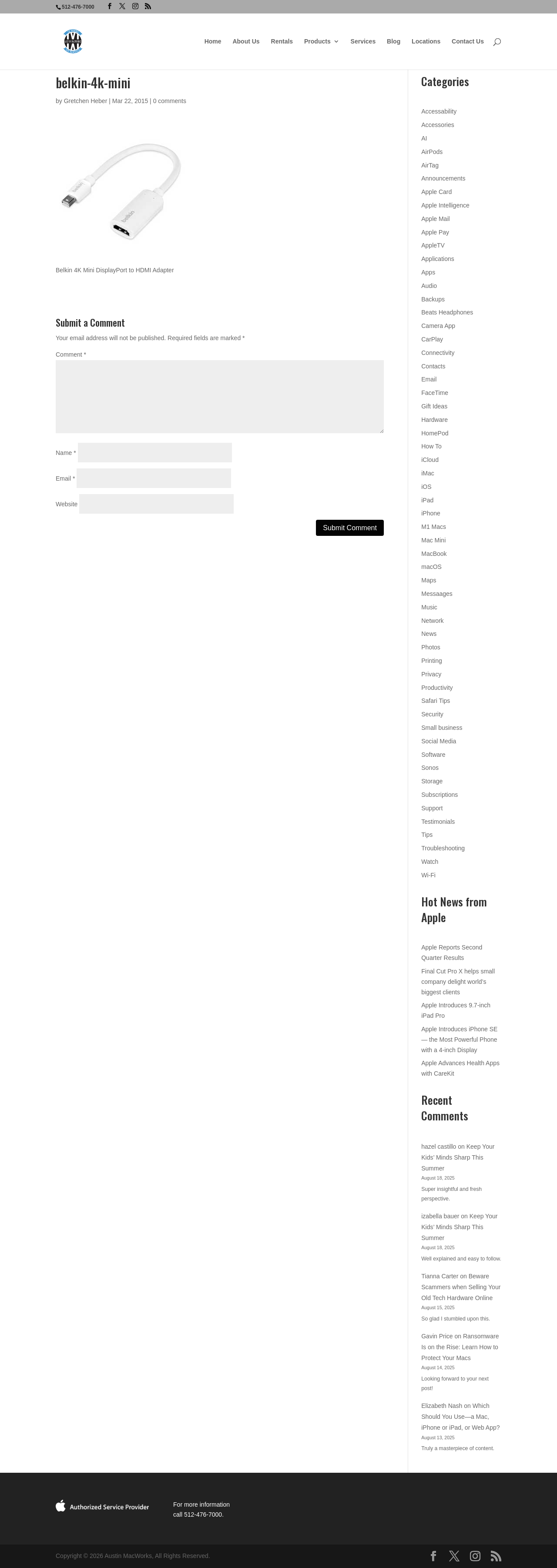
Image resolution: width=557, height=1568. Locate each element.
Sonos (430, 767)
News (428, 633)
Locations (426, 41)
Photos (430, 647)
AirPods (432, 151)
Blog (393, 41)
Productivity (437, 687)
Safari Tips (435, 700)
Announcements (443, 178)
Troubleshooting (443, 848)
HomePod (434, 433)
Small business (441, 727)
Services (363, 41)
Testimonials (438, 821)
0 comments (169, 100)
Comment (71, 354)
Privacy (431, 674)
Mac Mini (433, 540)
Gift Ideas (434, 406)
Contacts (433, 366)
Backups (433, 299)
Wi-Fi (428, 875)
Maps (428, 580)
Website (66, 504)
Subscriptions (439, 794)
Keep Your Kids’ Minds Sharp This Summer (457, 1157)
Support (432, 808)
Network (432, 620)
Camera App (438, 325)
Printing (431, 660)
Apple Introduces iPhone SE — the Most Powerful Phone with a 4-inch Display (459, 1039)
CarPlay (432, 339)
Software (433, 754)
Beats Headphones (447, 312)
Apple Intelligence (445, 205)
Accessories (437, 124)
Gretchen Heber (85, 100)
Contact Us (468, 41)
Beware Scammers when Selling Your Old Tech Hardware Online (460, 1287)
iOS (426, 486)
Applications (437, 258)
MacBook (433, 553)
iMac (427, 473)
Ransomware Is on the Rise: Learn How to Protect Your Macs (460, 1347)
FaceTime (434, 392)
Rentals (282, 41)
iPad (427, 500)
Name (66, 452)
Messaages (437, 593)
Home (213, 41)
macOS (431, 566)
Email (65, 478)
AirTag (430, 165)
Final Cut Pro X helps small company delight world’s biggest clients (458, 982)
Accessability (438, 111)
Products (317, 41)
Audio (429, 285)
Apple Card (436, 191)
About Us (245, 41)
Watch (429, 861)
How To (431, 446)
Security (432, 714)
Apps (428, 272)
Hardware (434, 419)
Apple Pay (435, 232)
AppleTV (433, 245)
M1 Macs (433, 526)
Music (429, 607)
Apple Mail (435, 218)
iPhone (430, 513)
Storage (432, 781)
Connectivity (437, 352)
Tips (427, 834)
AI (424, 138)
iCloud (430, 459)
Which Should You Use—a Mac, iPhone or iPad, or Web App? (460, 1416)
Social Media (438, 741)
